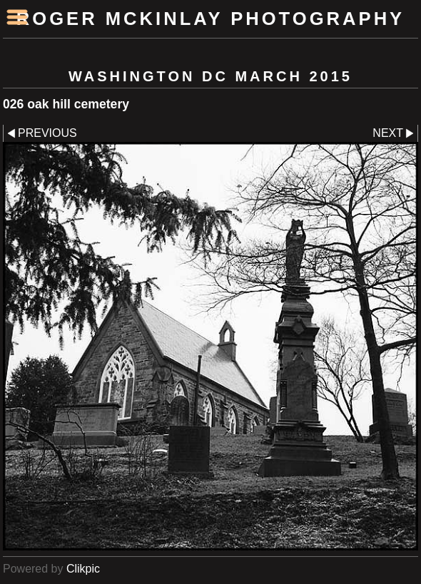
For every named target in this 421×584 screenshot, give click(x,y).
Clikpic (83, 569)
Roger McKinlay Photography (210, 19)
